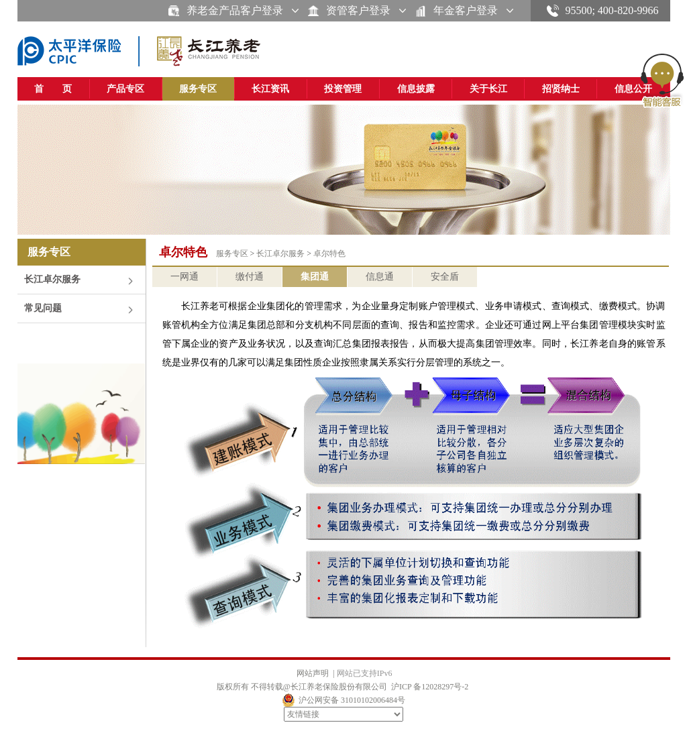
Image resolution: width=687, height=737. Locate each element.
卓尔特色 (329, 253)
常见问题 (43, 308)
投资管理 (343, 89)
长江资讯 (270, 89)
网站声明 (313, 673)
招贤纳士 (561, 89)
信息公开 (633, 89)
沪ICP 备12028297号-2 (429, 686)
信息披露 (416, 89)
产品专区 (125, 89)
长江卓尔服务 (52, 279)
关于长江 (488, 89)
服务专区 (198, 89)
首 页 (53, 89)
